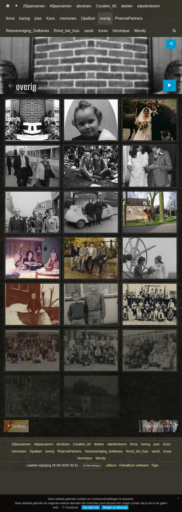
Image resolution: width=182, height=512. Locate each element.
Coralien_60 (106, 6)
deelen (126, 6)
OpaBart (88, 18)
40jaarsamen (61, 6)
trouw (103, 31)
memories (68, 18)
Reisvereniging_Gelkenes (27, 31)
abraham (83, 6)
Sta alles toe (91, 507)
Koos (50, 18)
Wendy (140, 31)
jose (38, 18)
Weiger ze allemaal (115, 507)
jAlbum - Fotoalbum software (127, 465)
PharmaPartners (129, 18)
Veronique (120, 31)
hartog (24, 18)
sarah (89, 31)
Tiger (155, 465)
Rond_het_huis (66, 31)
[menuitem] (8, 6)
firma (10, 18)
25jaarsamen (34, 6)
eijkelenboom (148, 6)
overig (105, 18)
